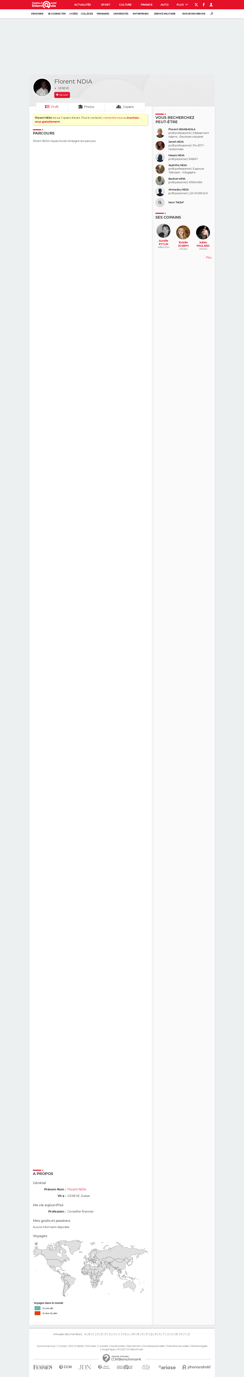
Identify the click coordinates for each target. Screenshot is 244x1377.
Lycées (73, 13)
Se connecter (57, 13)
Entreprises (140, 13)
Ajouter (63, 95)
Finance (146, 4)
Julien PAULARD (203, 244)
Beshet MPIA (177, 178)
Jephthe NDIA (177, 165)
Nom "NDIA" (176, 202)
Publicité (79, 1346)
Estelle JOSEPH (183, 244)
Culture (125, 4)
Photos (89, 107)
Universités (120, 13)
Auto (165, 4)
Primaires (103, 13)
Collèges (87, 13)
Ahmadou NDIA (178, 189)
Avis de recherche (193, 13)
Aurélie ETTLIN (163, 242)
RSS (71, 1346)
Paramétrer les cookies (178, 1346)
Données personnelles (154, 1346)
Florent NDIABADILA (182, 129)
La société (103, 1346)
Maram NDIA (176, 155)
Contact (63, 1346)
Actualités (82, 4)
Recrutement (134, 1346)
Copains (128, 107)
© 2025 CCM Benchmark (130, 1349)
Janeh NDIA (176, 141)
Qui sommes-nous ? (47, 1346)
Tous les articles (117, 1346)
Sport (105, 4)
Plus (182, 4)
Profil (54, 107)
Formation (91, 1346)
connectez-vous (113, 117)
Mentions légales (199, 1346)
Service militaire (164, 13)
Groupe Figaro (108, 1349)
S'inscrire (37, 13)
